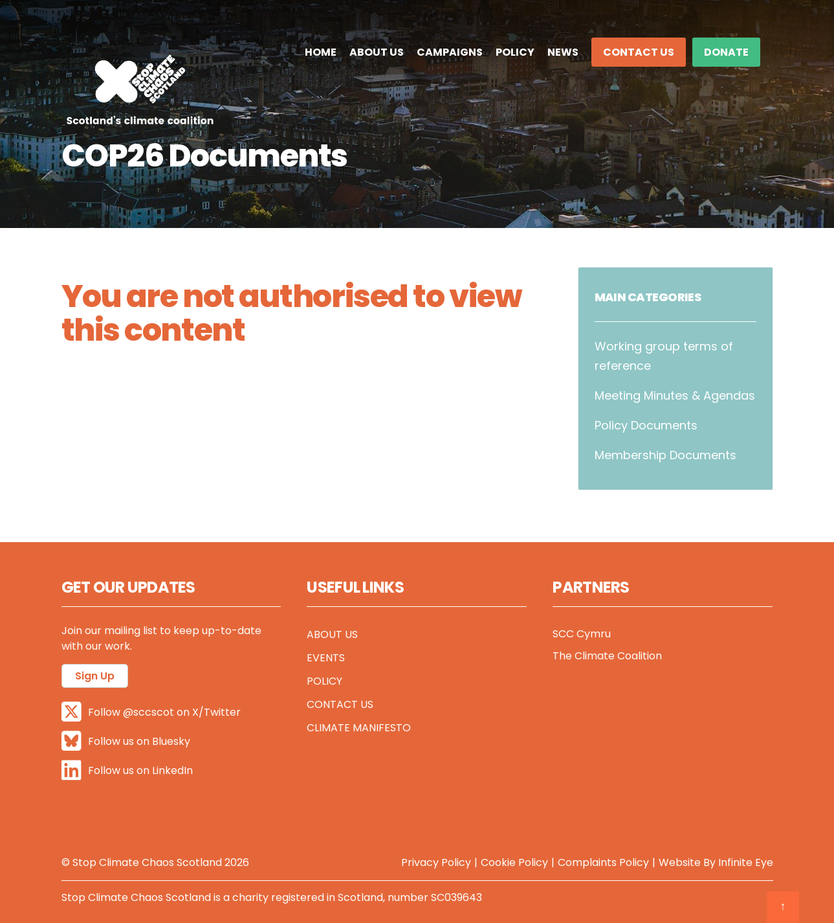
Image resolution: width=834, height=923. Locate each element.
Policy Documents (646, 425)
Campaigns (450, 52)
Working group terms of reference (664, 356)
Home (320, 52)
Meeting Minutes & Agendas (675, 395)
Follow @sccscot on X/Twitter (151, 711)
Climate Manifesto (359, 727)
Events (326, 657)
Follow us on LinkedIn (127, 769)
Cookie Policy (514, 861)
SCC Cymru (582, 633)
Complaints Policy (603, 861)
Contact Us (638, 52)
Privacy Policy (436, 861)
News (562, 52)
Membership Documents (665, 455)
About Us (376, 52)
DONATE (726, 52)
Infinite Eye (745, 861)
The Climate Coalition (607, 655)
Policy (515, 52)
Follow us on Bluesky (125, 740)
